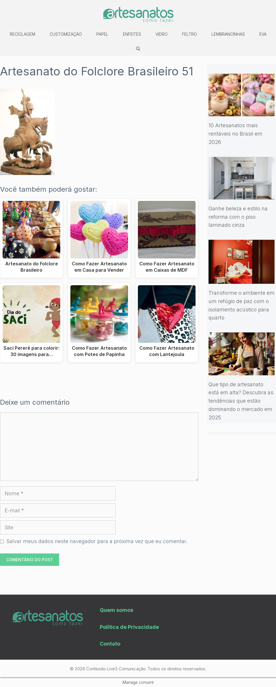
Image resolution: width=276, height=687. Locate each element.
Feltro (189, 34)
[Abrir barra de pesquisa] (138, 48)
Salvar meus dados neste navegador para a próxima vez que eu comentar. (96, 541)
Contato (110, 644)
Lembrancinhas (228, 34)
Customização (66, 34)
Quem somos (116, 610)
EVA (262, 34)
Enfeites (132, 34)
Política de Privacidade (129, 627)
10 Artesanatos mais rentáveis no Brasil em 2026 (235, 133)
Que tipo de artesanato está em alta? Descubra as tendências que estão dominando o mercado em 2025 (241, 400)
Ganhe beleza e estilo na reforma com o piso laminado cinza (238, 216)
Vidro (161, 34)
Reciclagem (22, 34)
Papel (102, 34)
